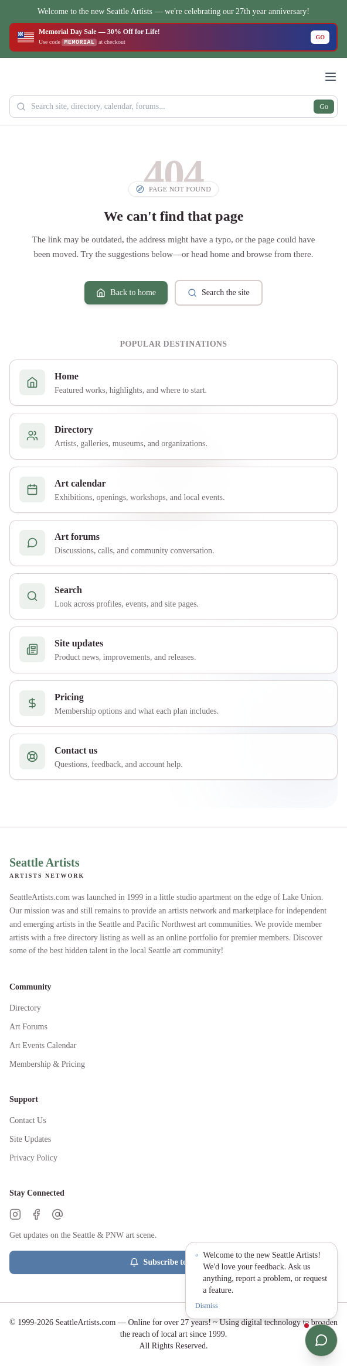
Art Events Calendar (42, 1045)
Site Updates (30, 1139)
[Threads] (57, 1214)
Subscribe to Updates (174, 1262)
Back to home (126, 292)
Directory (25, 1008)
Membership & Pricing (47, 1064)
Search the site (219, 292)
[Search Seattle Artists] (173, 106)
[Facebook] (36, 1214)
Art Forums (28, 1026)
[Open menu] (330, 76)
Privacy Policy (33, 1157)
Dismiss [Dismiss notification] (206, 1306)
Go (323, 106)
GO (320, 37)
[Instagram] (15, 1214)
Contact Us (27, 1120)
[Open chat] (321, 1340)
